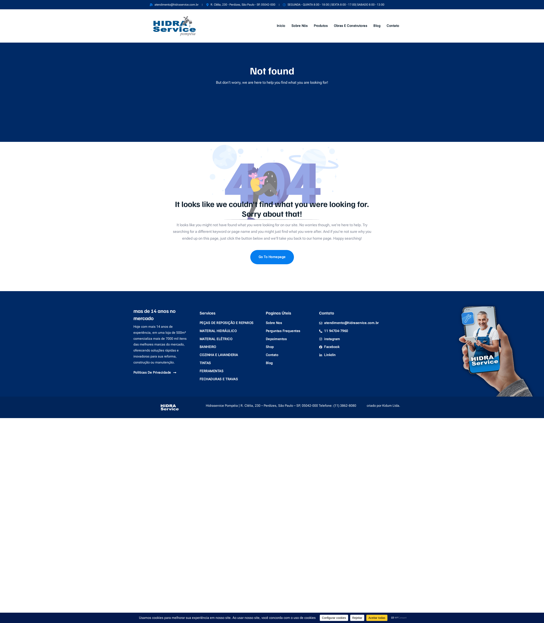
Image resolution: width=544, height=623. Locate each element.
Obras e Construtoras (350, 26)
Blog (376, 26)
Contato (393, 26)
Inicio (281, 26)
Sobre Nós (299, 26)
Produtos (321, 26)
